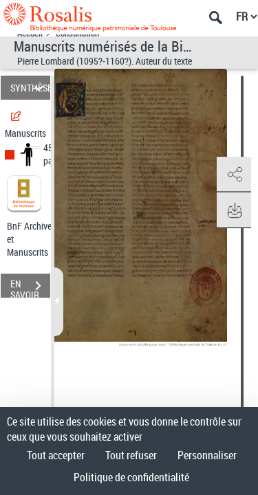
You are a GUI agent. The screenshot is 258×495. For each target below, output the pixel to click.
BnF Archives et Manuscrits (33, 238)
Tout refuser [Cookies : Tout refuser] (131, 455)
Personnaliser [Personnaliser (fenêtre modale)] (207, 455)
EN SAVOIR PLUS (30, 287)
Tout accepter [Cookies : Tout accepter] (56, 455)
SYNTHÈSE (30, 88)
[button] (234, 174)
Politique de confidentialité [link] (131, 477)
